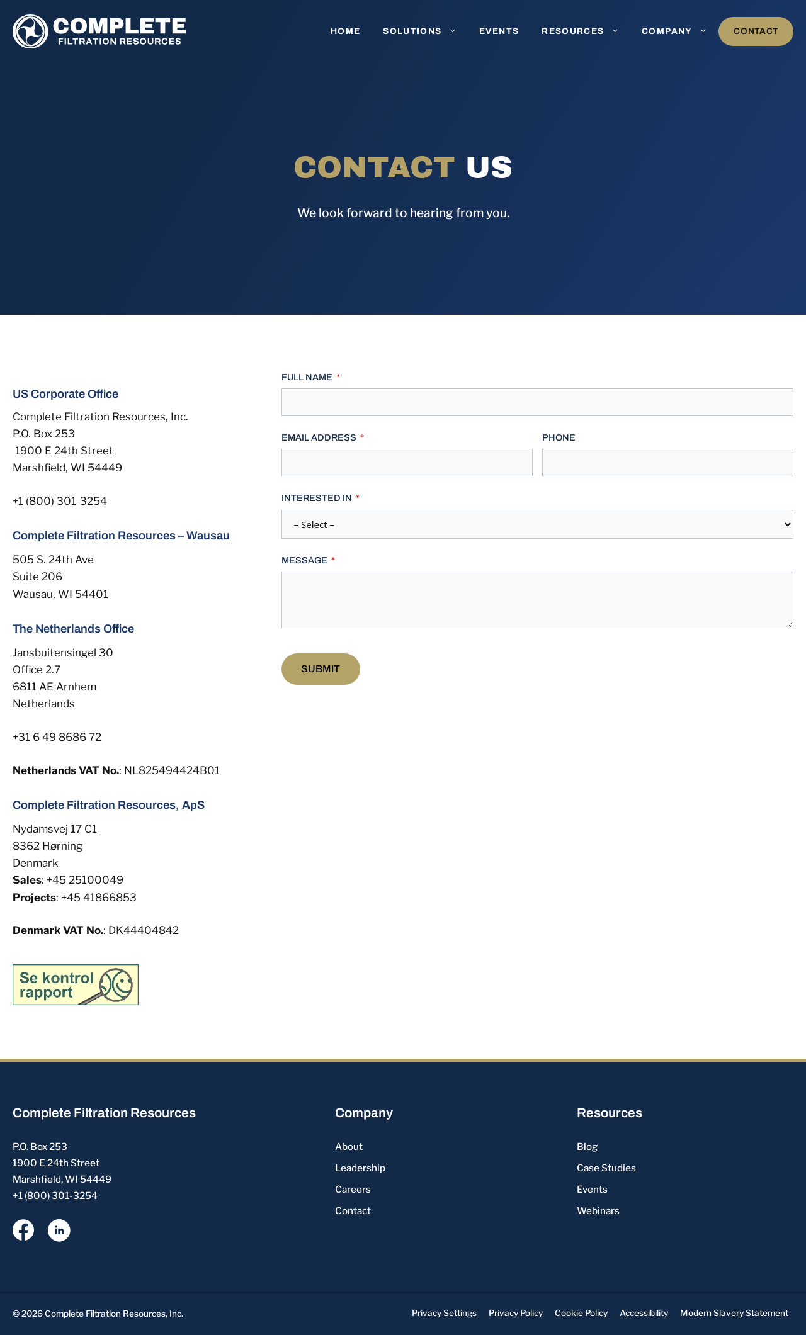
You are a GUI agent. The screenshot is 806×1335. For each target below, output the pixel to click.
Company (680, 31)
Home (345, 31)
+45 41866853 (99, 897)
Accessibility (644, 1313)
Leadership (360, 1168)
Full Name (306, 377)
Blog (587, 1146)
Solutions (425, 31)
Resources (586, 31)
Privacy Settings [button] (444, 1313)
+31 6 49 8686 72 (57, 737)
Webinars (598, 1211)
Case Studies (606, 1168)
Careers (353, 1189)
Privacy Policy (516, 1313)
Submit (320, 668)
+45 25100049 (85, 880)
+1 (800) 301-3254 (60, 501)
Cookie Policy (581, 1313)
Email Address (318, 437)
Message (304, 560)
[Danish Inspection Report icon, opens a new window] (76, 983)
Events (499, 31)
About (349, 1146)
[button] (455, 31)
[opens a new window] (23, 1232)
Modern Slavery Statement (734, 1313)
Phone (559, 437)
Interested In (316, 498)
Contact (756, 31)
